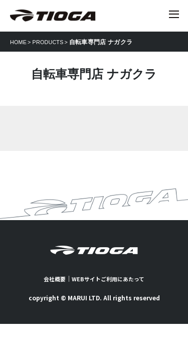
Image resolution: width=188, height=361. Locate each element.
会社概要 (52, 278)
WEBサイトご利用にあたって (109, 278)
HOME (19, 42)
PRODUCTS (52, 42)
